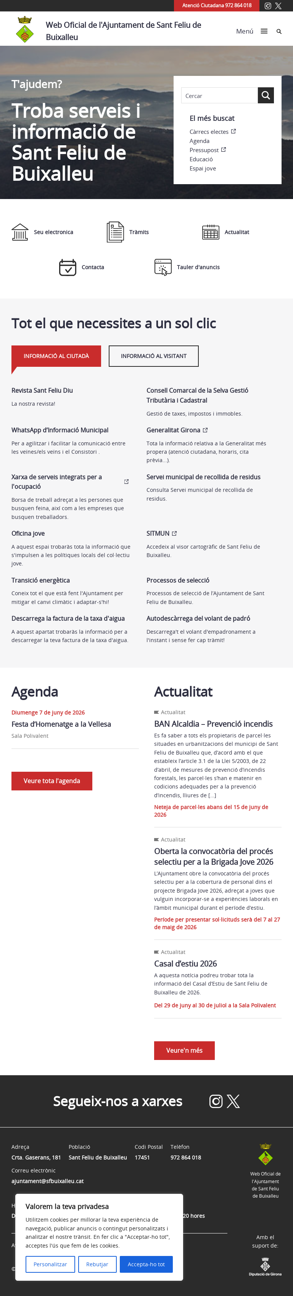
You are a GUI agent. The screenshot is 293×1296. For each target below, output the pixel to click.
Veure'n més (184, 1050)
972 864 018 (186, 1157)
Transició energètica (40, 580)
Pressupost (204, 150)
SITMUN (157, 533)
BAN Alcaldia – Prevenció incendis (213, 724)
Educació (201, 159)
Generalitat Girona (173, 430)
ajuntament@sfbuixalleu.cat (47, 1181)
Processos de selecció (177, 580)
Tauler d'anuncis (187, 267)
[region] (99, 1237)
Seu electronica (42, 232)
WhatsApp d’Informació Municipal (59, 430)
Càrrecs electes (209, 131)
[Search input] (219, 96)
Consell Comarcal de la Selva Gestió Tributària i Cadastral (197, 395)
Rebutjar (97, 1264)
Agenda (199, 141)
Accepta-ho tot (146, 1264)
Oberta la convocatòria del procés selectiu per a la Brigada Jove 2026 (213, 856)
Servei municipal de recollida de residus (203, 477)
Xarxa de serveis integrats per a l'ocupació (56, 482)
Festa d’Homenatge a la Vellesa (61, 724)
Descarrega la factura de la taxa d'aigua (68, 618)
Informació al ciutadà (56, 356)
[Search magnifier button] (266, 95)
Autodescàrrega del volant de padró (198, 618)
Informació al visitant (154, 356)
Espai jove (203, 168)
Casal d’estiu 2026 (185, 964)
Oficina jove (28, 533)
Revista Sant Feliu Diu (42, 390)
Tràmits (128, 232)
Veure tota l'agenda (52, 781)
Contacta (81, 267)
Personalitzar (50, 1264)
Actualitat (225, 232)
